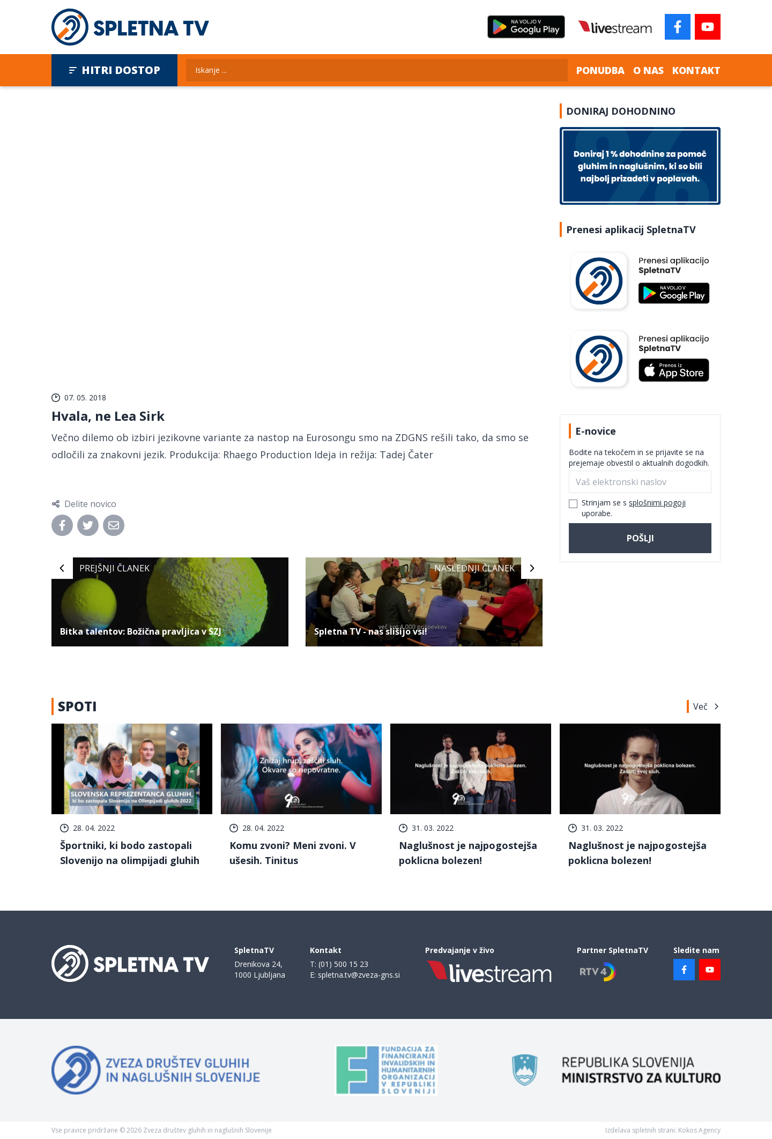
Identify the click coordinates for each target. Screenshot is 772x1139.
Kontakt (696, 70)
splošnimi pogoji (657, 502)
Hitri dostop (114, 70)
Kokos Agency (699, 1130)
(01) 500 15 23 (343, 964)
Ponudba (600, 70)
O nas (648, 70)
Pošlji (640, 538)
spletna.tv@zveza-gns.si (359, 975)
